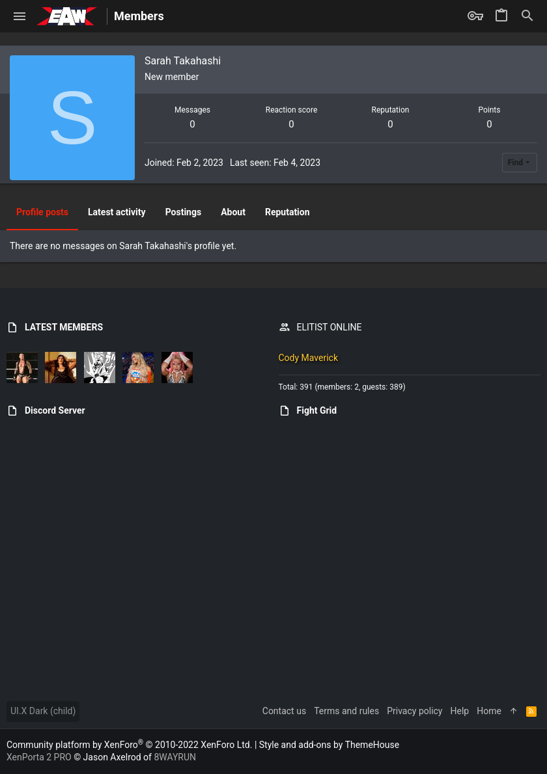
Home (489, 711)
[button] (20, 16)
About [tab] (233, 212)
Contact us (284, 711)
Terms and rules (346, 711)
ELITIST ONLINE (329, 327)
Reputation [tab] (287, 212)
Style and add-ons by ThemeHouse (329, 745)
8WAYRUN (175, 757)
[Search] (527, 16)
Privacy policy (414, 711)
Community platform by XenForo (129, 745)
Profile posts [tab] (42, 212)
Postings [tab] (183, 212)
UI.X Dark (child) (43, 711)
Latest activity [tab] (117, 212)
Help (460, 711)
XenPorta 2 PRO (39, 757)
